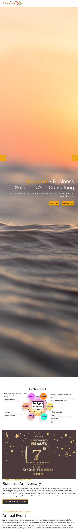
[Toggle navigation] (74, 3)
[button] (3, 158)
